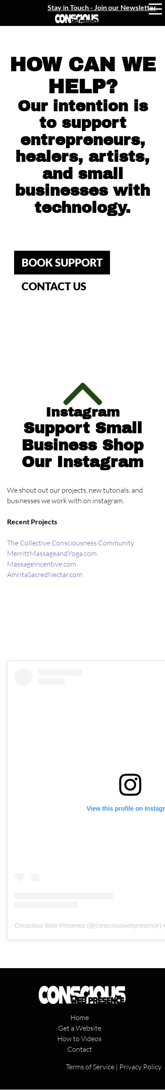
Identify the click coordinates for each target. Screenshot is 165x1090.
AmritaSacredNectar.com (44, 574)
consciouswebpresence (127, 925)
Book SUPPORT (62, 262)
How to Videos (79, 1038)
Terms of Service (90, 1066)
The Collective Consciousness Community (70, 542)
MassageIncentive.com (41, 564)
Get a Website (79, 1028)
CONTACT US (54, 286)
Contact (79, 1049)
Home (79, 1017)
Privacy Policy (140, 1066)
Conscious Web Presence (50, 925)
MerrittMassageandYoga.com (52, 553)
